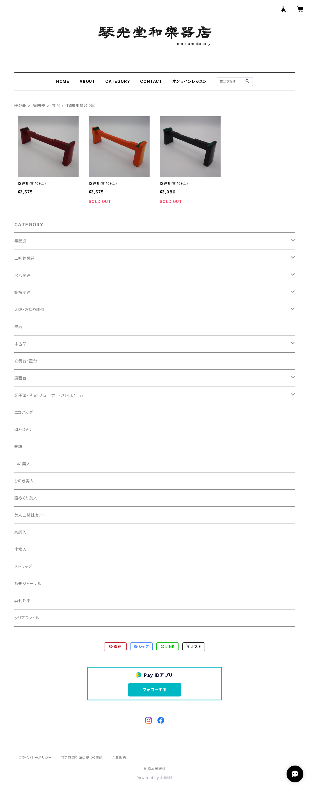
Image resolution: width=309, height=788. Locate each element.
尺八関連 (22, 275)
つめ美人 (22, 463)
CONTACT (151, 81)
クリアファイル (27, 617)
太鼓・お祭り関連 (29, 309)
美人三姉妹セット (29, 515)
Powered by (155, 778)
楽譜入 (20, 532)
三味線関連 (24, 258)
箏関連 (39, 105)
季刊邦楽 (22, 600)
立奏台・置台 (25, 360)
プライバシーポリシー (35, 757)
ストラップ (23, 566)
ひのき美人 (24, 480)
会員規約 (119, 757)
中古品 (20, 343)
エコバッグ (23, 412)
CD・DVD (23, 429)
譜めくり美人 (26, 497)
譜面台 (20, 378)
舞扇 (18, 326)
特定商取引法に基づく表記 (82, 757)
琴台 (56, 105)
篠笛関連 (22, 292)
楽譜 (18, 446)
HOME (62, 81)
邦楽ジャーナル (28, 583)
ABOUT (87, 81)
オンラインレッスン (189, 81)
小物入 (20, 549)
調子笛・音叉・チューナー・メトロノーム (48, 395)
